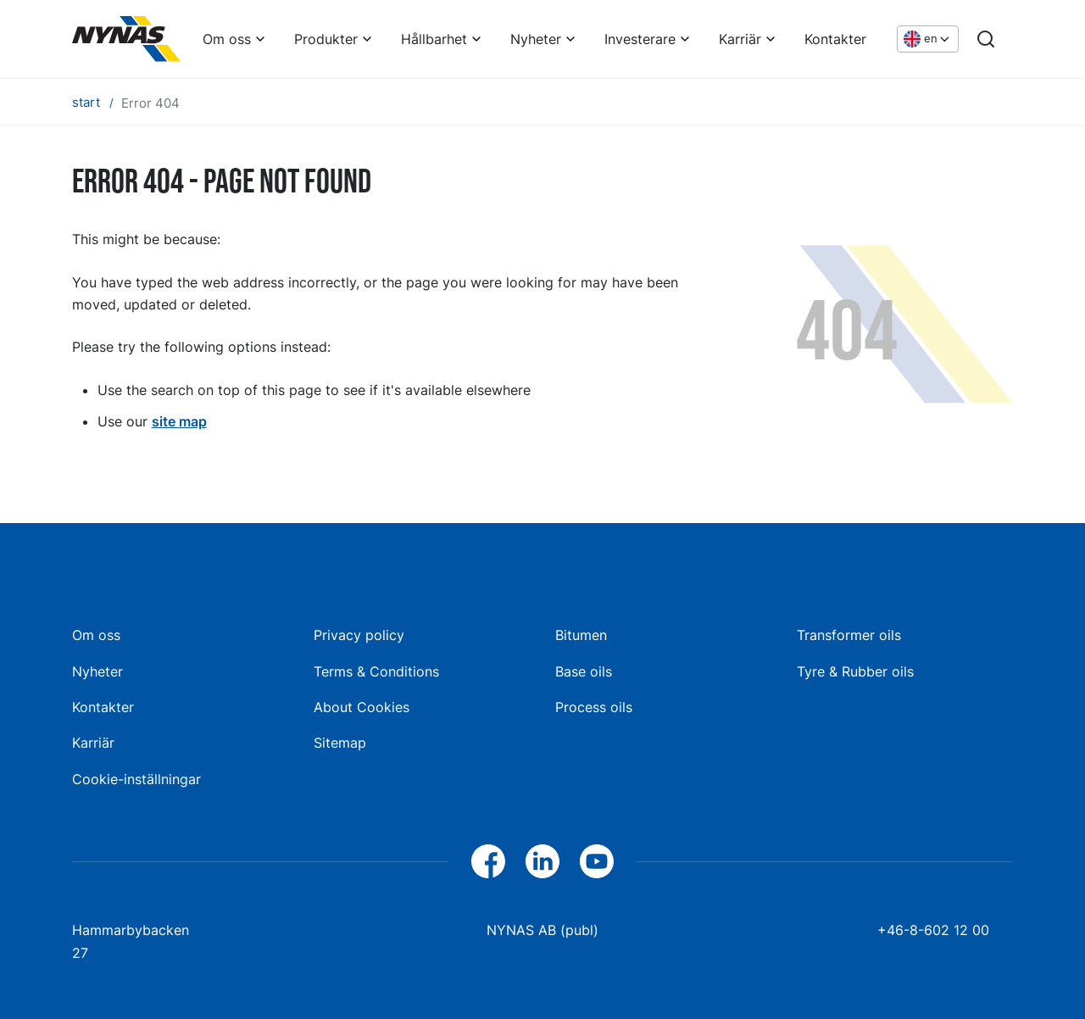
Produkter (326, 39)
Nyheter (535, 39)
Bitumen (581, 634)
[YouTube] (597, 861)
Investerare (640, 39)
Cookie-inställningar (136, 779)
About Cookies (361, 707)
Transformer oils (849, 634)
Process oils (593, 707)
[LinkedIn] (542, 861)
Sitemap (340, 742)
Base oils (583, 671)
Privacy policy (359, 634)
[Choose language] (928, 39)
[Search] (986, 39)
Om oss (227, 39)
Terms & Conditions (376, 671)
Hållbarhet (434, 39)
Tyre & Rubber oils (855, 671)
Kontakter (835, 39)
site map (179, 421)
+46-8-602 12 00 (933, 930)
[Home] (126, 39)
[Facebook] (488, 861)
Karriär (740, 39)
